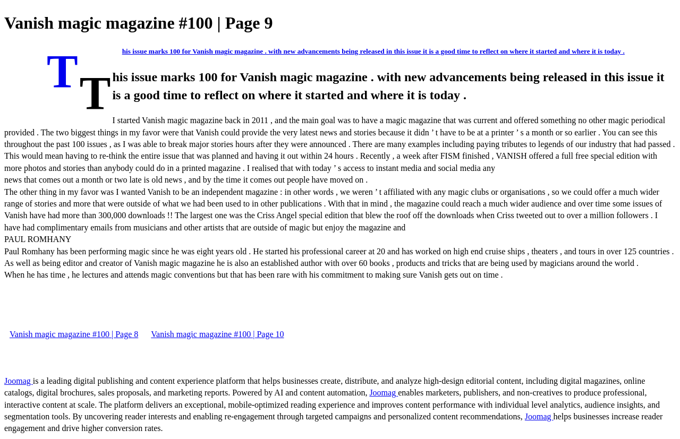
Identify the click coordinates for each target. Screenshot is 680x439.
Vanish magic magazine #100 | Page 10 (217, 334)
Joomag (18, 380)
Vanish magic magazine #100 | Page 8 (74, 334)
